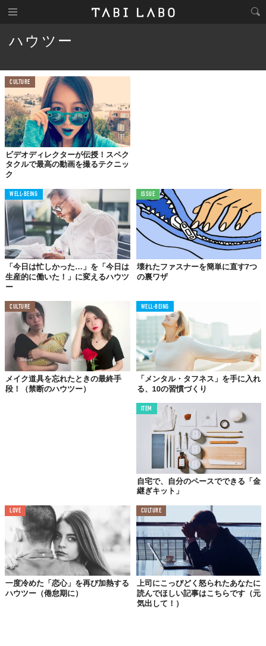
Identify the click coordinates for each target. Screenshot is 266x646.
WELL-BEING (24, 194)
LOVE (15, 511)
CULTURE (20, 82)
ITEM (146, 409)
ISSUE (148, 194)
